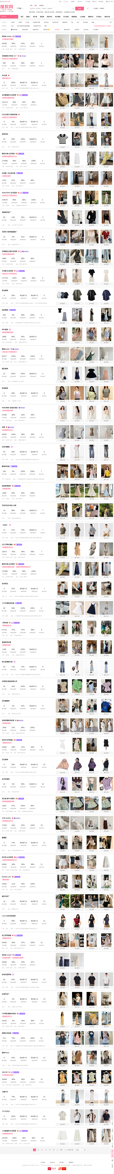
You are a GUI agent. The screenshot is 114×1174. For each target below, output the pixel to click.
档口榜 (35, 16)
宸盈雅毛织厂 (6, 212)
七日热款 (82, 16)
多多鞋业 (5, 583)
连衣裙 (13, 22)
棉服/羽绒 (64, 22)
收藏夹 (73, 1)
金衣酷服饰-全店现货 (69, 12)
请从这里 (5, 1)
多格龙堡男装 (6, 974)
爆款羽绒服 (32, 12)
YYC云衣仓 (6, 1111)
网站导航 (101, 1)
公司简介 (43, 1162)
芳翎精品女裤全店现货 (9, 251)
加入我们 (61, 1162)
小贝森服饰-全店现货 (9, 1131)
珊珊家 (4, 837)
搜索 (79, 8)
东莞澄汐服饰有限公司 (9, 681)
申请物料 (101, 8)
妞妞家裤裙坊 (59, 12)
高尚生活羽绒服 (7, 740)
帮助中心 (94, 1)
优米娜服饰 (6, 701)
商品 (31, 5)
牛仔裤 (27, 22)
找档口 (28, 16)
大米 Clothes (6, 818)
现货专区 (49, 16)
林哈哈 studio (6, 36)
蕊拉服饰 (5, 368)
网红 (46, 26)
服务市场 (107, 16)
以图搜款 (41, 5)
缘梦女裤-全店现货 (49, 12)
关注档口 (99, 16)
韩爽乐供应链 (6, 1033)
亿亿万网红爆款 (7, 544)
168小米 (5, 1072)
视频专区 (90, 16)
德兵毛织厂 (6, 896)
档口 (36, 5)
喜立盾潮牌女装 (7, 662)
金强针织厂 (6, 994)
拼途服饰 (5, 388)
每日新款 (57, 16)
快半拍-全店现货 (7, 857)
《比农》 (5, 525)
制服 (93, 22)
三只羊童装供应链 (8, 603)
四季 (3, 427)
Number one (6, 877)
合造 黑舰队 (6, 447)
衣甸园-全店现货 (7, 271)
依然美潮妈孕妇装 (8, 720)
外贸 (12, 26)
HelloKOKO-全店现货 (9, 193)
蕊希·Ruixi (5, 1052)
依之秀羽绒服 (6, 935)
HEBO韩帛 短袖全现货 (10, 408)
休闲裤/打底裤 (36, 22)
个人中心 (66, 1)
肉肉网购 (5, 310)
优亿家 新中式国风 (8, 798)
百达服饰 (5, 759)
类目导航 (3, 16)
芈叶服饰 (5, 329)
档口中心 (80, 1)
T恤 (72, 22)
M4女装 (4, 75)
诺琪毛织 (5, 134)
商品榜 (42, 16)
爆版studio (6, 349)
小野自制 (5, 623)
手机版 (87, 1)
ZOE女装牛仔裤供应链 (9, 114)
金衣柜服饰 (6, 779)
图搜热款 (74, 16)
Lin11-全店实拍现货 (9, 916)
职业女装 (46, 22)
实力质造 (66, 16)
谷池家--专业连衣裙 (8, 173)
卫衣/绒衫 (85, 22)
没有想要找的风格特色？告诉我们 (103, 26)
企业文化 (52, 1162)
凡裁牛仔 (5, 1092)
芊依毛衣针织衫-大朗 (9, 505)
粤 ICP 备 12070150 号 (47, 1165)
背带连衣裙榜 (39, 12)
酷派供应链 (6, 466)
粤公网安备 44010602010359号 (62, 1165)
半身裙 (20, 22)
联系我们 (71, 1162)
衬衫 (78, 22)
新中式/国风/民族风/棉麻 (23, 26)
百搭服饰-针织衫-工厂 (9, 56)
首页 (60, 1)
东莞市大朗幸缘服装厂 (9, 232)
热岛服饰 (5, 290)
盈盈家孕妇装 (6, 642)
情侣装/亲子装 (37, 26)
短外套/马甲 (55, 22)
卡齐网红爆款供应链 (9, 1013)
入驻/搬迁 (95, 8)
